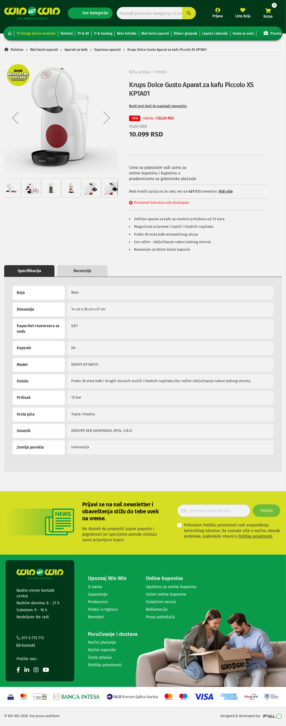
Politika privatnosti (105, 665)
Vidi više (226, 191)
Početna (17, 50)
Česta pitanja (100, 657)
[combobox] (156, 13)
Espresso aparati (107, 50)
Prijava (217, 16)
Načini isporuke (102, 650)
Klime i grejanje (185, 33)
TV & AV (83, 33)
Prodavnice (98, 602)
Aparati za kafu (76, 50)
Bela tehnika (127, 33)
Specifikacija (29, 270)
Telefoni (66, 33)
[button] (15, 118)
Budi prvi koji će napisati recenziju (158, 106)
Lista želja (243, 16)
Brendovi (96, 617)
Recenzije (82, 270)
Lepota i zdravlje (215, 33)
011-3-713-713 (30, 638)
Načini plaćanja (102, 642)
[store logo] (32, 13)
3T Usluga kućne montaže (36, 33)
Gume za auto (243, 33)
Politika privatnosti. (255, 536)
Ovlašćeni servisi (161, 602)
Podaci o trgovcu (103, 609)
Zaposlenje (98, 594)
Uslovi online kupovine (166, 594)
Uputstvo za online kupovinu (171, 586)
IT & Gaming (103, 33)
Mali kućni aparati (155, 33)
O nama (95, 586)
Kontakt (25, 645)
